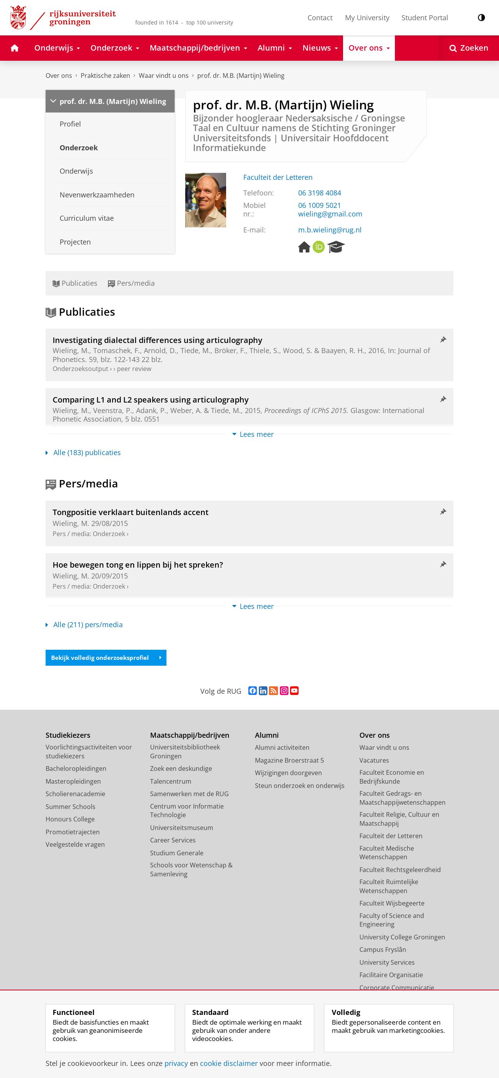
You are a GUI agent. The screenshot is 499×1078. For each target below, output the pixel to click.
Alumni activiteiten (282, 749)
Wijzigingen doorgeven (288, 774)
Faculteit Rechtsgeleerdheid (400, 871)
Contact (320, 17)
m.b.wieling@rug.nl (330, 229)
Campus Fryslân (382, 951)
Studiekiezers (68, 736)
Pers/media (131, 283)
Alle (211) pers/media (84, 624)
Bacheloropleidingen (76, 770)
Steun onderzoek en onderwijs (300, 787)
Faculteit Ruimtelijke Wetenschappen (388, 888)
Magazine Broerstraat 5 (289, 762)
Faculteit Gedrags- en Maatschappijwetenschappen (402, 799)
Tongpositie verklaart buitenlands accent (131, 511)
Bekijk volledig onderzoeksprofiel (109, 658)
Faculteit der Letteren (278, 177)
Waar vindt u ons (164, 75)
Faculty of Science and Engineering (391, 921)
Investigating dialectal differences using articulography (157, 339)
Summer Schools (71, 808)
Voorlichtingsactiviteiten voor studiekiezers (89, 753)
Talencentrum (170, 783)
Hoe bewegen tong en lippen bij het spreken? (138, 564)
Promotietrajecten (73, 833)
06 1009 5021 (319, 205)
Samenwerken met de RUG (189, 795)
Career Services (173, 841)
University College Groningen (402, 938)
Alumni (267, 736)
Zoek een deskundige (181, 770)
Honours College (70, 820)
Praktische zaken (105, 75)
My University (367, 17)
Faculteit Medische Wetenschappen (386, 854)
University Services (387, 964)
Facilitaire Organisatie (391, 976)
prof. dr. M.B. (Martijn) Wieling (241, 75)
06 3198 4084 (319, 192)
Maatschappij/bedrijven (189, 736)
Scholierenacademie (75, 795)
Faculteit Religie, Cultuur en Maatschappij (399, 820)
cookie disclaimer (229, 1063)
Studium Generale (176, 854)
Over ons (59, 75)
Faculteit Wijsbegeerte (392, 904)
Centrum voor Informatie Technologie (187, 812)
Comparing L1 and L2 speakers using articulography (151, 399)
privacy (176, 1063)
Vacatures (374, 762)
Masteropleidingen (73, 783)
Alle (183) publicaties (83, 452)
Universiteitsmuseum (181, 829)
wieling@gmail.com (330, 213)
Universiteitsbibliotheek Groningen (185, 753)
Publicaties (75, 283)
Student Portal (425, 17)
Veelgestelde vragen (75, 846)
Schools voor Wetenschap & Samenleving (191, 871)
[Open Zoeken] (469, 48)
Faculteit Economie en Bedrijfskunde (391, 778)
